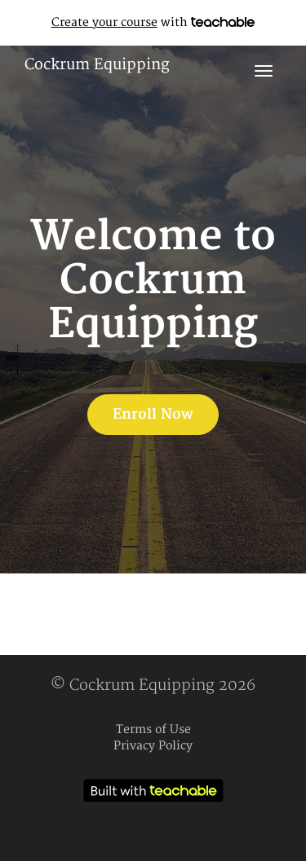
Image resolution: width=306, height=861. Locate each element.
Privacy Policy (153, 746)
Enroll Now (153, 414)
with (153, 23)
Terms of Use (153, 729)
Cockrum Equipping (97, 64)
